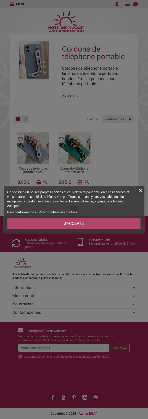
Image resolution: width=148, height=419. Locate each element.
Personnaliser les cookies (58, 212)
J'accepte (74, 223)
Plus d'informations (21, 212)
